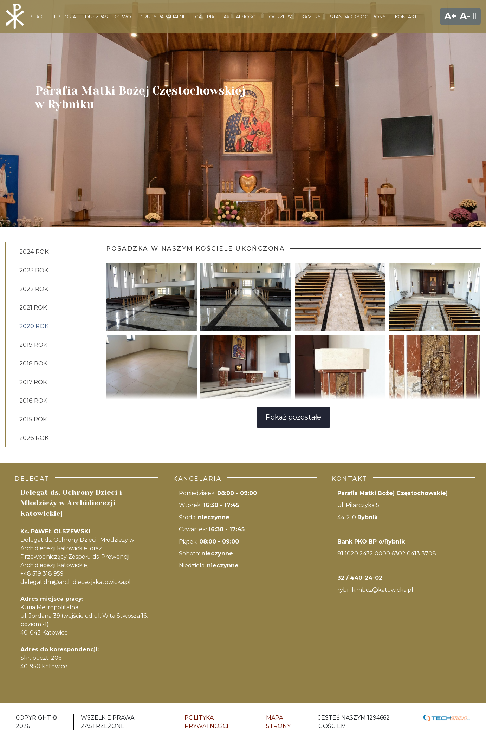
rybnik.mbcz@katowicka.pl (375, 589)
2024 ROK (34, 251)
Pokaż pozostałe (293, 417)
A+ (450, 16)
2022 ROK (33, 288)
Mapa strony (278, 721)
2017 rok (33, 381)
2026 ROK (34, 437)
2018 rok (33, 363)
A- (465, 16)
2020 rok (34, 326)
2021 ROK (33, 307)
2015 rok (33, 419)
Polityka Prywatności (206, 721)
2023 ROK (33, 270)
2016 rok (33, 400)
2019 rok (33, 344)
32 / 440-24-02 (359, 577)
